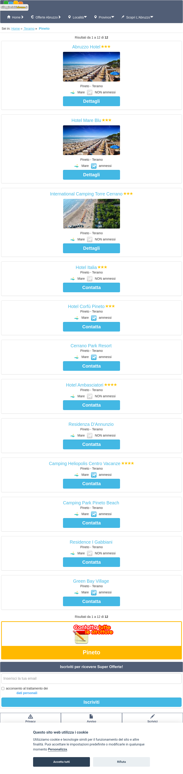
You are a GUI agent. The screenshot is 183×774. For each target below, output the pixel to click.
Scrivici (152, 720)
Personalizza (57, 749)
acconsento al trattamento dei (24, 691)
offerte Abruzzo (46, 17)
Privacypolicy (30, 720)
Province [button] (104, 17)
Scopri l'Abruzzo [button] (137, 17)
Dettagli (91, 101)
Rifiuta (121, 761)
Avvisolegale (91, 720)
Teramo (28, 28)
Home (15, 17)
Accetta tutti (61, 761)
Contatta (91, 287)
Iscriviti (91, 702)
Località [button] (77, 17)
